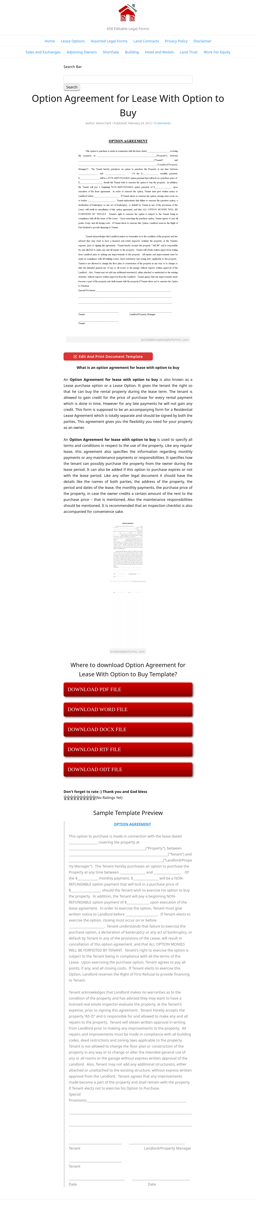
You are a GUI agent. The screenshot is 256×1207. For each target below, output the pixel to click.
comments (162, 123)
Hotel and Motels (159, 52)
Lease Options (73, 41)
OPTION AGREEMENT (132, 824)
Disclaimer (202, 41)
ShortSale (111, 52)
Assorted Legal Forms (109, 41)
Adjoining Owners (82, 52)
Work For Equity (217, 52)
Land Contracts (146, 41)
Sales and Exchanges (43, 52)
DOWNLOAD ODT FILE (95, 769)
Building (132, 52)
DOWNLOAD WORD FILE (98, 709)
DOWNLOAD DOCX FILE (97, 729)
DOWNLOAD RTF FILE (94, 749)
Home (50, 41)
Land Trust (189, 52)
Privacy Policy (176, 41)
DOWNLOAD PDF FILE (94, 689)
